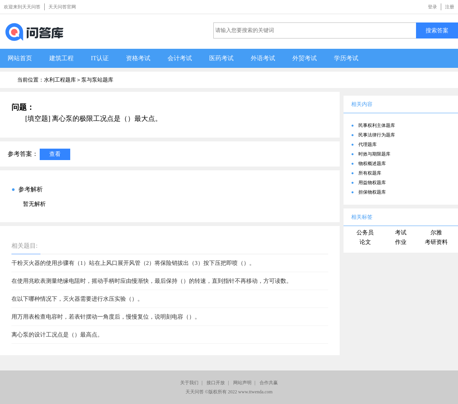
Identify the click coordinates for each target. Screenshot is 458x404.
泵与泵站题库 (97, 80)
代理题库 (367, 144)
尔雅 (436, 232)
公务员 (365, 232)
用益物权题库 (372, 182)
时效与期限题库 (374, 154)
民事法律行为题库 (376, 135)
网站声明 (242, 382)
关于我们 (189, 382)
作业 (400, 242)
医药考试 (221, 58)
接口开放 (215, 382)
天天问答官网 (62, 7)
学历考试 (346, 58)
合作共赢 (269, 382)
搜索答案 (437, 30)
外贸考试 (304, 58)
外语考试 (263, 58)
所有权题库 (369, 173)
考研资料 (436, 242)
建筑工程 (61, 58)
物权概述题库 (372, 163)
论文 (365, 242)
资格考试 (138, 58)
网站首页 (20, 58)
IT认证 (100, 58)
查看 (55, 154)
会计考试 (180, 58)
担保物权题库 (372, 192)
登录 (432, 7)
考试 (400, 232)
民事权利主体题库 (376, 125)
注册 (449, 7)
